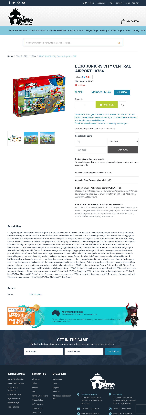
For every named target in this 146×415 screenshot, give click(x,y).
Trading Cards (13, 407)
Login (55, 383)
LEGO (90, 81)
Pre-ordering (37, 408)
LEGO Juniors (35, 294)
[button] (122, 104)
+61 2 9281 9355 (122, 409)
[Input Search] (69, 42)
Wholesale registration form (62, 397)
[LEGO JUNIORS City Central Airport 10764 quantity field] (84, 104)
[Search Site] (119, 42)
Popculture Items (14, 394)
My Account (57, 379)
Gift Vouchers (88, 3)
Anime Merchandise (17, 30)
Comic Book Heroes (56, 30)
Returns (35, 387)
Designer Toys (91, 30)
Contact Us (36, 412)
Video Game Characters (12, 388)
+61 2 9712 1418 (90, 409)
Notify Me (106, 105)
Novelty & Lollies (108, 30)
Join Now (122, 92)
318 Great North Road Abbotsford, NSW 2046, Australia (91, 400)
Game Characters (37, 30)
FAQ (110, 3)
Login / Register (132, 3)
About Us (101, 3)
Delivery (35, 383)
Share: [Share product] (83, 77)
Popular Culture (75, 30)
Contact (119, 3)
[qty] (90, 141)
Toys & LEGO (124, 30)
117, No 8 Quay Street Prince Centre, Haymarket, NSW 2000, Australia (124, 400)
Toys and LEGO (13, 398)
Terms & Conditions (40, 396)
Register (56, 387)
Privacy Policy (37, 400)
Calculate (123, 150)
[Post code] (90, 149)
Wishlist (56, 392)
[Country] (123, 141)
